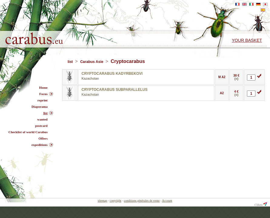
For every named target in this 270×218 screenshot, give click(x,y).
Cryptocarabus (128, 61)
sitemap (102, 200)
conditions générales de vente (142, 200)
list (71, 62)
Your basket (247, 40)
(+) (236, 79)
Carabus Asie (92, 62)
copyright (115, 200)
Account (167, 200)
